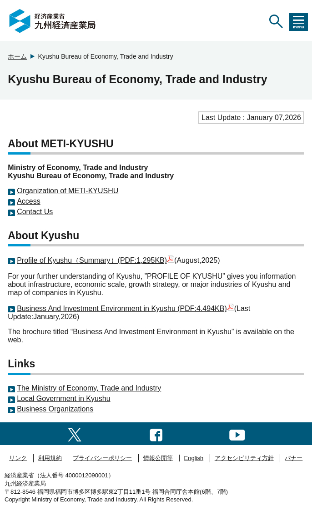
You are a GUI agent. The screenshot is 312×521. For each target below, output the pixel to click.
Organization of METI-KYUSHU (67, 191)
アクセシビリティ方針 (244, 458)
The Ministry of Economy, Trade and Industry (89, 388)
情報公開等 (158, 458)
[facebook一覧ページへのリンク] (156, 433)
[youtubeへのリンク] (237, 433)
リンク (18, 458)
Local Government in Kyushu (63, 398)
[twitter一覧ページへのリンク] (74, 433)
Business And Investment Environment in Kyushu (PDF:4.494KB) (125, 308)
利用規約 (50, 458)
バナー (293, 458)
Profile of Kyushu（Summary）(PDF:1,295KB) (95, 260)
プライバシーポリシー (102, 458)
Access (28, 201)
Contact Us (35, 211)
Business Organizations (55, 409)
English (194, 458)
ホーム (17, 56)
